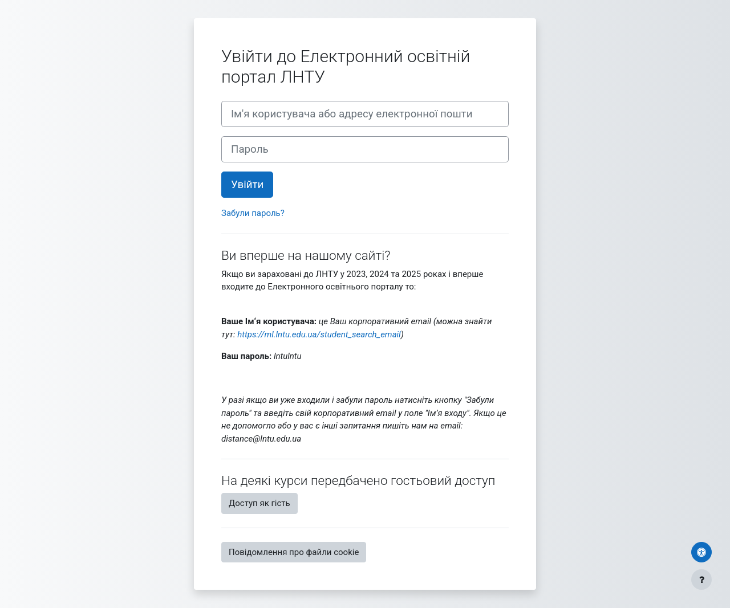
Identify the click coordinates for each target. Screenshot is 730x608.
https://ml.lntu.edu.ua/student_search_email (318, 334)
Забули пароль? (253, 213)
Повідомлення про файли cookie (294, 552)
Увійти (247, 184)
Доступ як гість (259, 503)
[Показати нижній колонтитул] (701, 579)
